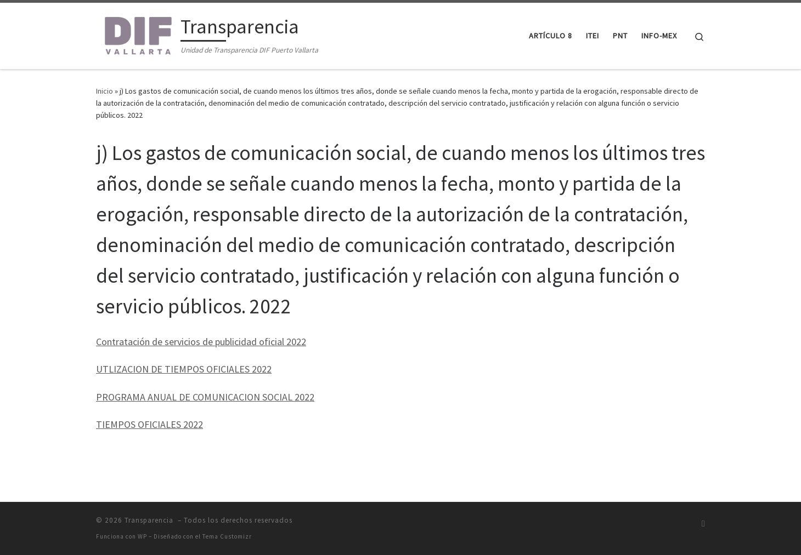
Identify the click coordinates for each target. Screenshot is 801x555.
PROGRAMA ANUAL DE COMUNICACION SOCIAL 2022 (205, 397)
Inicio (104, 91)
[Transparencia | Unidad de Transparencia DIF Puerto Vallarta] (136, 33)
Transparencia (150, 520)
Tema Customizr (227, 536)
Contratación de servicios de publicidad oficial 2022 (201, 341)
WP (142, 536)
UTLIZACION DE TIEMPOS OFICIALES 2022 (184, 369)
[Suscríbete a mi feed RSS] (703, 523)
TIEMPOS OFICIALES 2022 (149, 424)
